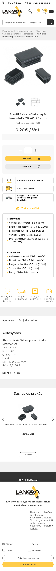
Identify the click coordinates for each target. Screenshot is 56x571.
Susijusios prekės (28, 320)
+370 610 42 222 (11, 2)
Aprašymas (8, 320)
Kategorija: (27, 197)
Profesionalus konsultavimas (30, 180)
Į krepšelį (27, 158)
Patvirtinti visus (28, 564)
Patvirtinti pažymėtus (28, 558)
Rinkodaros (34, 550)
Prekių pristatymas (25, 189)
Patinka (26, 166)
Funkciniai (34, 544)
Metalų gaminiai (25, 31)
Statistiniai (8, 550)
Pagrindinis (7, 31)
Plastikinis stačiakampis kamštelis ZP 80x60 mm (28, 424)
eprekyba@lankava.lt (37, 3)
